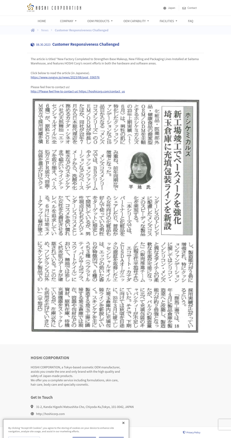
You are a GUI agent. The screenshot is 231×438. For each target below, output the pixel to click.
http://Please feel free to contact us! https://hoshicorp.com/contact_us (78, 91)
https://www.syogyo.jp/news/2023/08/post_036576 (65, 77)
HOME (42, 21)
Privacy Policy (191, 432)
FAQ (190, 21)
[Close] (123, 427)
